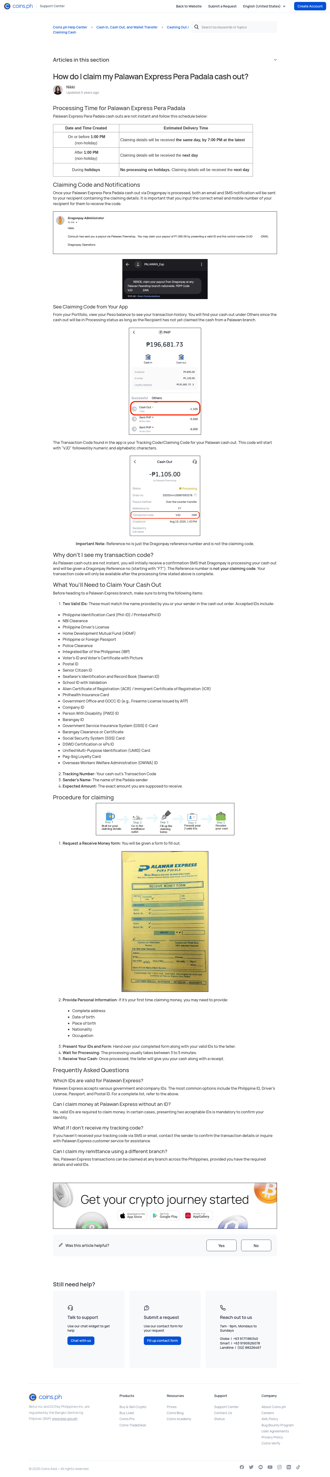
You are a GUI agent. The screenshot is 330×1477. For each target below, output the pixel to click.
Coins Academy (179, 1419)
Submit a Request (222, 6)
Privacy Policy (272, 1437)
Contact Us (223, 1412)
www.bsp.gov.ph (65, 1418)
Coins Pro (127, 1419)
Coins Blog (175, 1412)
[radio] (221, 1245)
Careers (268, 1412)
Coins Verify (271, 1443)
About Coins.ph (274, 1406)
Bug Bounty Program (278, 1425)
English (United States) (262, 6)
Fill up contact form (162, 1340)
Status (219, 1419)
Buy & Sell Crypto (132, 1406)
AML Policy (270, 1419)
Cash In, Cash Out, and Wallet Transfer (127, 27)
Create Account (310, 6)
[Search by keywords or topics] (234, 27)
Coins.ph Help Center (70, 27)
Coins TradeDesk (132, 1425)
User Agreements (275, 1431)
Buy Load (126, 1412)
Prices (172, 1406)
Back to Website (189, 6)
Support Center (52, 6)
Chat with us (81, 1340)
